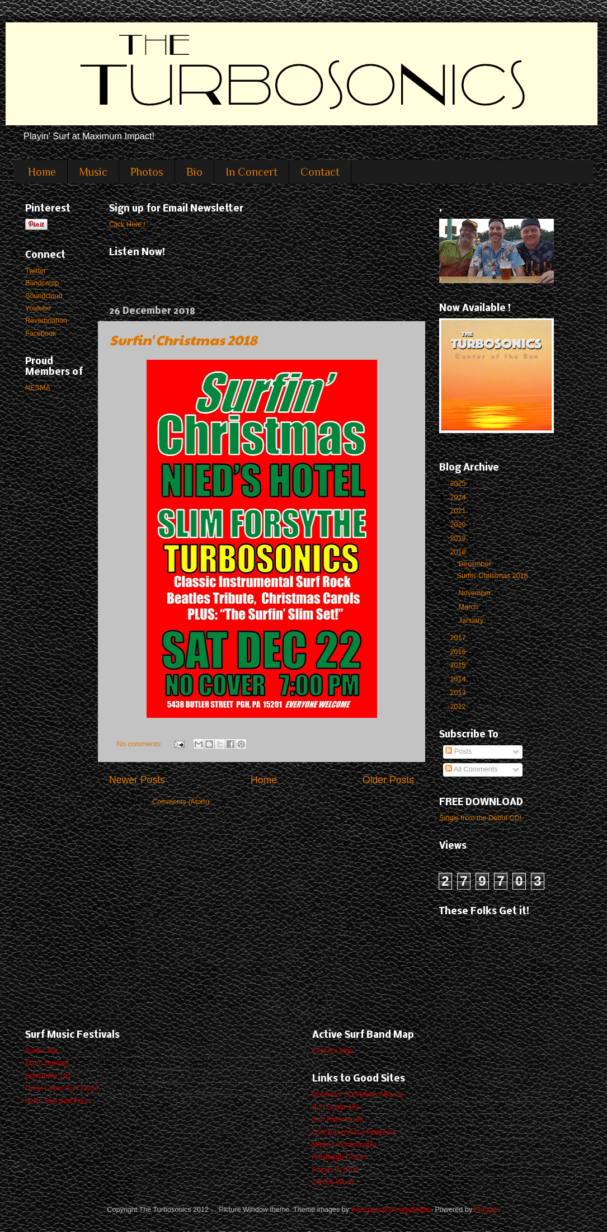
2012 (459, 707)
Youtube (38, 308)
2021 (459, 511)
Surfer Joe (41, 1051)
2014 (459, 679)
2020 (459, 525)
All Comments (471, 769)
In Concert (251, 172)
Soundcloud (44, 296)
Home (42, 172)
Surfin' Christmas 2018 (183, 339)
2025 (459, 483)
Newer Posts (137, 780)
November (476, 593)
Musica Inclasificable (344, 1145)
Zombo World (333, 1182)
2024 (459, 497)
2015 (459, 665)
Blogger (486, 1210)
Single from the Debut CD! (480, 818)
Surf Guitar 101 (336, 1107)
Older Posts (388, 780)
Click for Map (332, 1051)
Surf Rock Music (338, 1119)
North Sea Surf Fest (56, 1101)
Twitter (35, 271)
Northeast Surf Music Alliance (358, 1094)
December (476, 564)
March (470, 607)
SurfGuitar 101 (48, 1076)
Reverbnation (46, 321)
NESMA (37, 388)
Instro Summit (47, 1063)
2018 (459, 552)
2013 (459, 693)
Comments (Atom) (180, 802)
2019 (459, 538)
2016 (459, 652)
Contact (320, 172)
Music (93, 172)
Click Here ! (127, 224)
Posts (458, 751)
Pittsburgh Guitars (340, 1157)
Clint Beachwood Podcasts (354, 1132)
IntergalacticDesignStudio (391, 1210)
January (472, 620)
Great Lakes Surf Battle (61, 1088)
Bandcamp (42, 283)
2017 (459, 638)
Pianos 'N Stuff (335, 1170)
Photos (146, 172)
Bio (194, 172)
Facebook (40, 333)
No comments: (140, 744)
